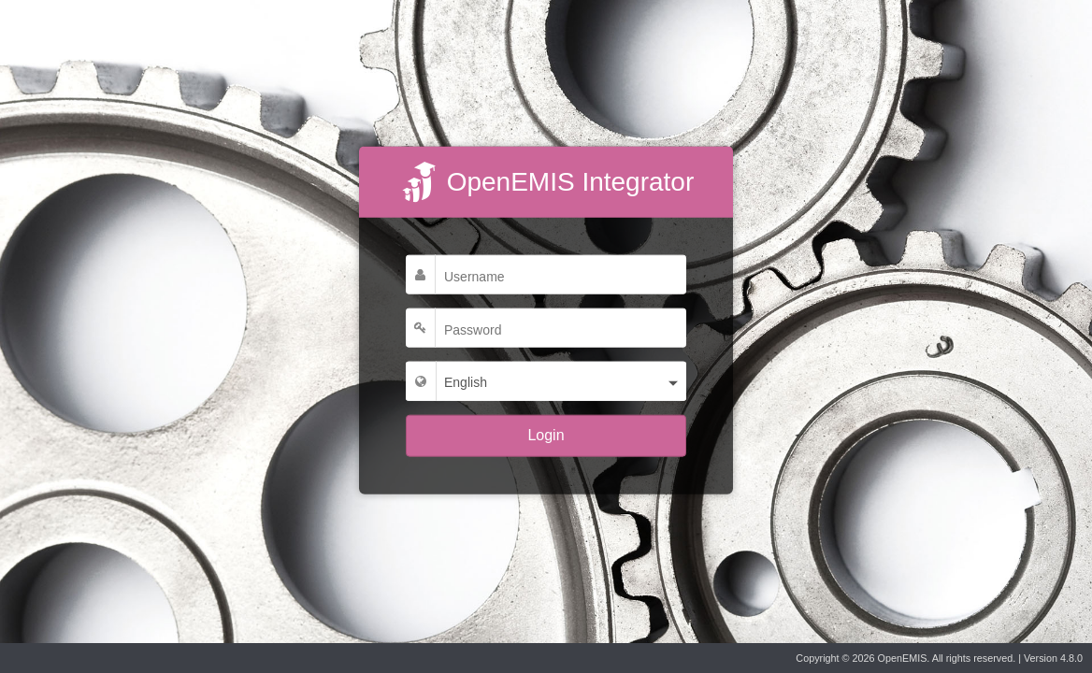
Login (545, 435)
